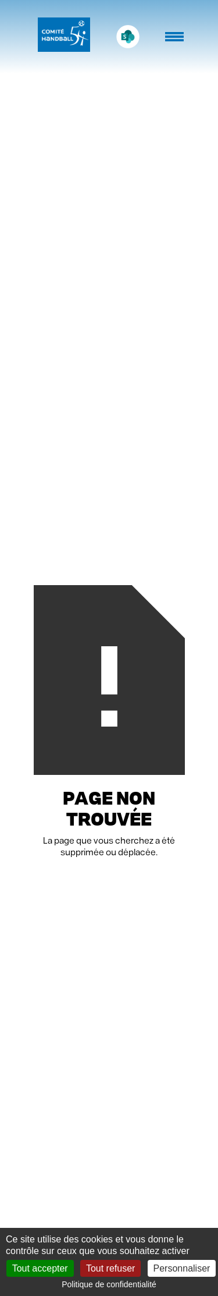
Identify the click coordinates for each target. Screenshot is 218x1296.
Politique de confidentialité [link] (109, 1284)
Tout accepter (40, 1268)
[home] (61, 36)
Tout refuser (110, 1268)
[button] (175, 42)
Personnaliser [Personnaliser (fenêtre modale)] (181, 1268)
